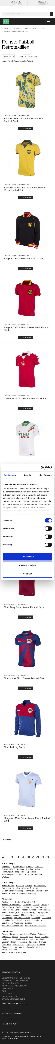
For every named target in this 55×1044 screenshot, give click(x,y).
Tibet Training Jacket (15, 747)
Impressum (7, 988)
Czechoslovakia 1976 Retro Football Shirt (25, 398)
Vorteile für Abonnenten (15, 981)
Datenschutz (8, 994)
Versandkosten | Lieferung (16, 978)
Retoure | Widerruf (12, 983)
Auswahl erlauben (27, 565)
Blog (4, 1036)
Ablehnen (27, 574)
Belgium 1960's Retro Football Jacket (23, 258)
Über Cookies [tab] (45, 475)
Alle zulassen (27, 556)
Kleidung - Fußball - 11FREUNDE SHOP (29, 29)
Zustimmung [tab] (10, 475)
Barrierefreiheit (11, 996)
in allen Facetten (16, 4)
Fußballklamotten (16, 2)
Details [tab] (27, 475)
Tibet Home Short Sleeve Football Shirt (24, 678)
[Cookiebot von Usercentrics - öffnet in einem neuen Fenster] (40, 468)
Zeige (21, 56)
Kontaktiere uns (10, 1039)
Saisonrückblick (43, 4)
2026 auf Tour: (43, 2)
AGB (4, 991)
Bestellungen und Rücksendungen (24, 1036)
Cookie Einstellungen (13, 999)
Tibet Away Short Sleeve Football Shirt (24, 607)
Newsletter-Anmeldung (14, 986)
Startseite (7, 29)
